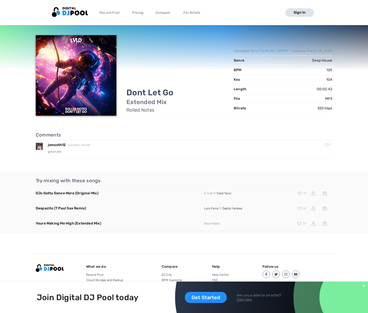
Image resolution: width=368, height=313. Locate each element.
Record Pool (109, 13)
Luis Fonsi (211, 208)
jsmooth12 (57, 145)
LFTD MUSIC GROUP (272, 51)
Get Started (205, 297)
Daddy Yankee (232, 208)
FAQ (215, 280)
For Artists (191, 13)
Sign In (300, 12)
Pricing (137, 13)
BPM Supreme (172, 280)
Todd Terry (223, 193)
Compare (162, 13)
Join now (244, 299)
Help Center (220, 275)
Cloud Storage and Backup (104, 280)
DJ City (167, 275)
